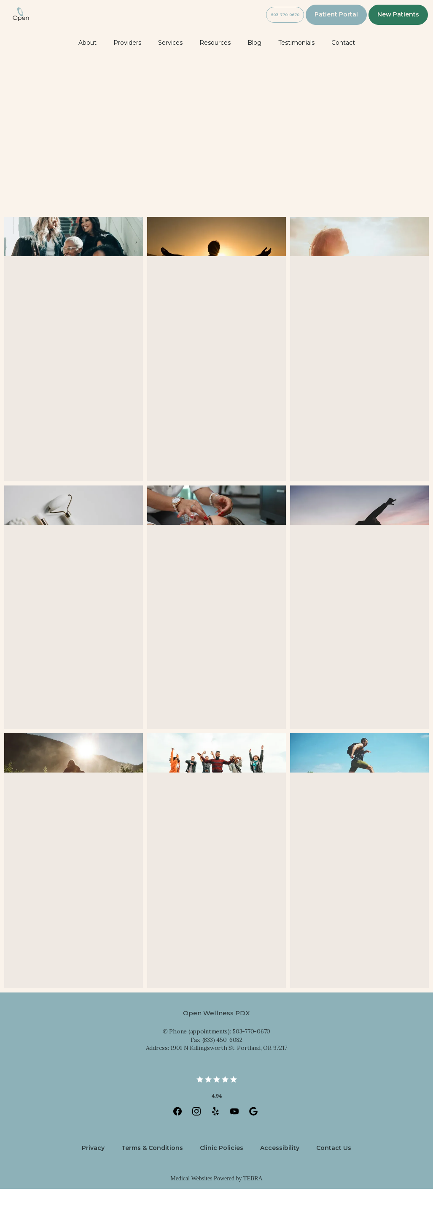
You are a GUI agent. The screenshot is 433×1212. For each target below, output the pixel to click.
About (87, 66)
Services (170, 66)
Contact (343, 66)
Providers (127, 66)
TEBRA (253, 1201)
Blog (254, 66)
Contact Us (333, 1171)
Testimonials (296, 66)
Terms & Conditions (152, 1171)
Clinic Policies (221, 1171)
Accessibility (279, 1171)
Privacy (93, 1171)
